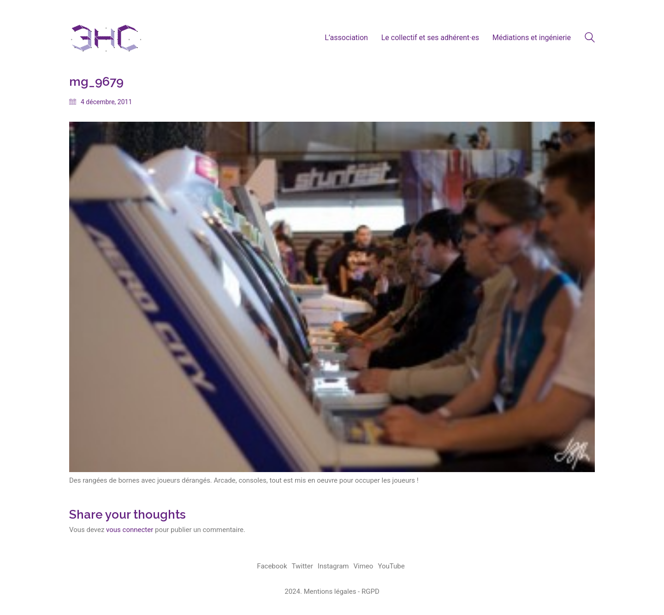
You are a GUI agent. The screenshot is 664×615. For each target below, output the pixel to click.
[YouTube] (391, 566)
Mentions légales (330, 591)
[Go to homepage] (106, 37)
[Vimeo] (364, 566)
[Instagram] (333, 566)
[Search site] (590, 38)
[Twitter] (302, 566)
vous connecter (129, 530)
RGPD (370, 591)
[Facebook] (272, 566)
